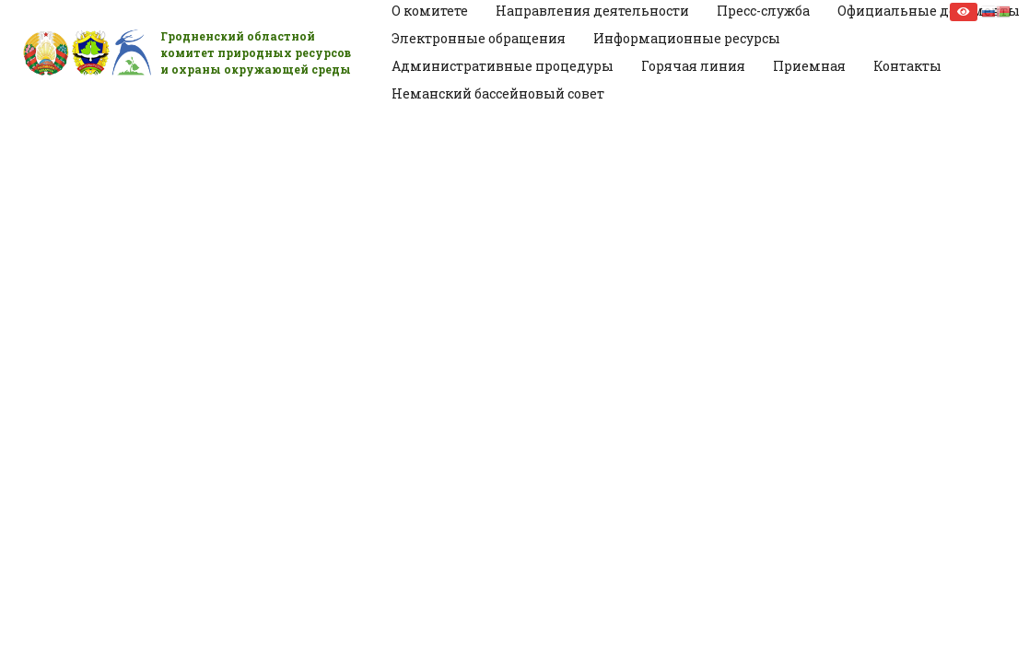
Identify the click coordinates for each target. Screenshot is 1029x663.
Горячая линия (693, 66)
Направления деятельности (592, 10)
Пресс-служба (763, 10)
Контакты (907, 66)
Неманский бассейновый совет (498, 93)
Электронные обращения (479, 38)
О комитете (430, 10)
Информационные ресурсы (686, 38)
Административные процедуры (503, 66)
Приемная (809, 66)
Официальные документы (928, 10)
